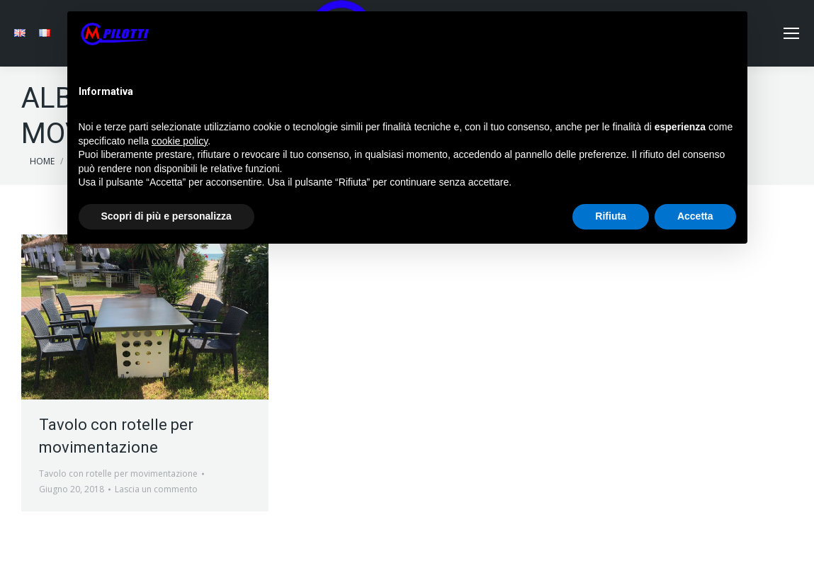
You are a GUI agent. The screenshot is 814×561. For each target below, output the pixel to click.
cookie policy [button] (180, 141)
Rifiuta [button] (610, 216)
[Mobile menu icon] (791, 33)
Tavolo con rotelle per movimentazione (118, 474)
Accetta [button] (695, 216)
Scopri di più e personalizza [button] (166, 216)
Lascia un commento (156, 489)
